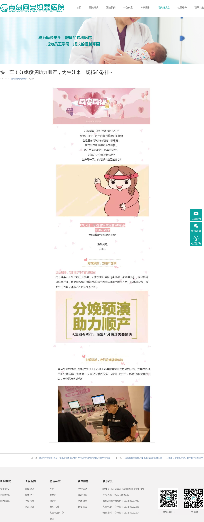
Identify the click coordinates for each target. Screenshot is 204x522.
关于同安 (5, 489)
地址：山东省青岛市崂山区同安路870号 (123, 489)
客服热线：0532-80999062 (116, 495)
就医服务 (182, 7)
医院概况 (93, 7)
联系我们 (199, 7)
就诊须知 (82, 495)
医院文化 (5, 495)
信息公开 (29, 507)
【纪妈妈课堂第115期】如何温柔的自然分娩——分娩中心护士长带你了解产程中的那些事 (163, 458)
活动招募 (29, 501)
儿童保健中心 (57, 512)
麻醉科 (53, 495)
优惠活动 (82, 489)
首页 (78, 7)
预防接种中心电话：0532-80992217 (121, 512)
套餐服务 (82, 507)
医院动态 (29, 489)
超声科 (53, 501)
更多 (52, 518)
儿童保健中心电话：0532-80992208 (121, 507)
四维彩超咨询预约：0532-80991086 (121, 501)
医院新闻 (111, 7)
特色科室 (128, 7)
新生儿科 (54, 507)
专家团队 (145, 7)
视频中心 (29, 495)
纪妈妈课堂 (164, 7)
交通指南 (82, 501)
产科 (52, 489)
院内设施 (5, 501)
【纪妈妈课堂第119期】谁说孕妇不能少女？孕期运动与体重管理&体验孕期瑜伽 (74, 458)
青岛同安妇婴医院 (19, 78)
